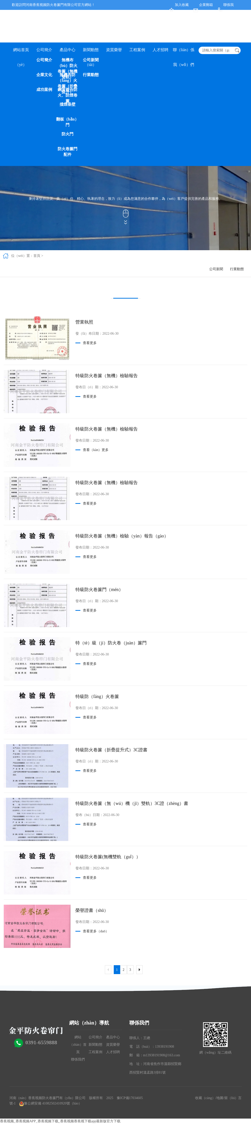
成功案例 (44, 89)
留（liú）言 (233, 1098)
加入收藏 (182, 5)
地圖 (219, 1098)
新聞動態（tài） (91, 52)
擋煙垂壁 (67, 104)
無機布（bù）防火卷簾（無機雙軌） (67, 65)
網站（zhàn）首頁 (77, 1044)
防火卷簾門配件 (67, 152)
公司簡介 (44, 50)
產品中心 (67, 50)
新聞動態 (95, 1044)
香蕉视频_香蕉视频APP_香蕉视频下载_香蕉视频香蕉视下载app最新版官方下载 (60, 1121)
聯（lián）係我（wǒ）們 (184, 52)
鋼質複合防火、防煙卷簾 (67, 94)
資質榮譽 (114, 50)
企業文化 (44, 75)
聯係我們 (78, 1059)
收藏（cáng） (205, 1098)
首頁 (36, 256)
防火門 (67, 134)
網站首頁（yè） (21, 52)
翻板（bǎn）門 (67, 122)
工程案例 (137, 50)
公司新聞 (91, 60)
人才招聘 (160, 50)
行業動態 (91, 75)
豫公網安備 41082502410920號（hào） (53, 1103)
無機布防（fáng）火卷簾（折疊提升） (67, 80)
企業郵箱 (206, 5)
